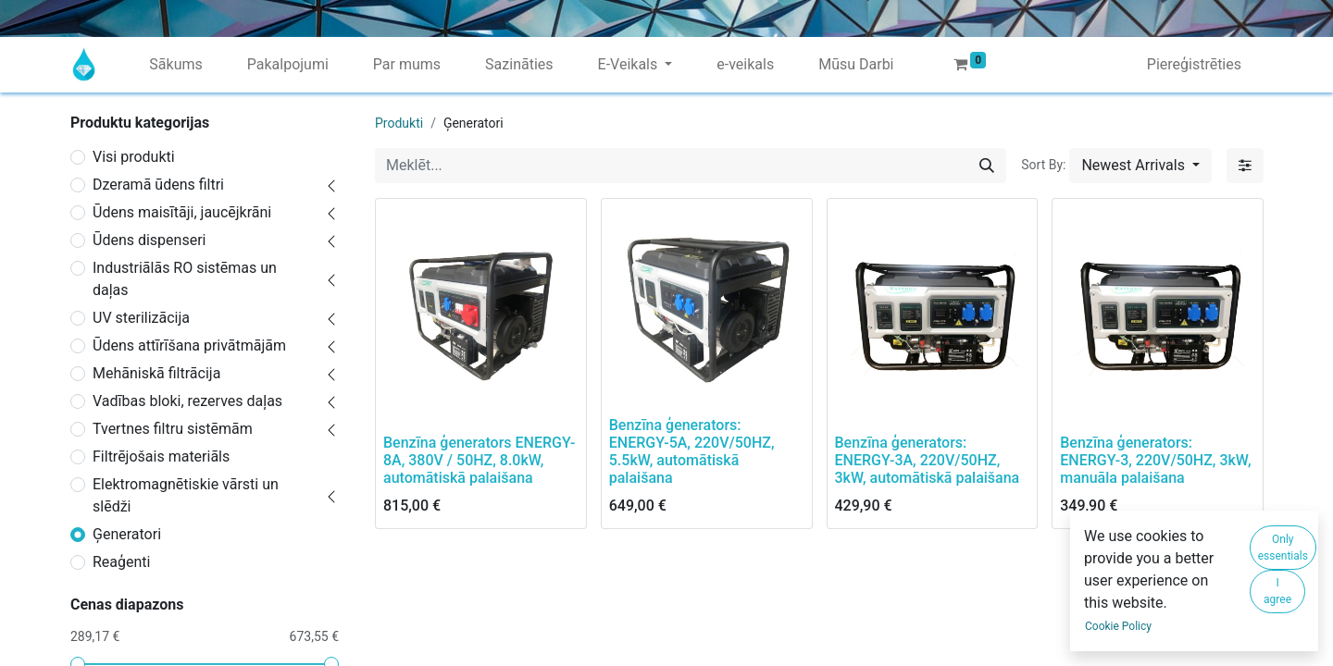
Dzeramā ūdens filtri (158, 184)
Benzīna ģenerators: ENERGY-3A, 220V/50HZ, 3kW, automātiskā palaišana (927, 460)
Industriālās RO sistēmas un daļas (185, 279)
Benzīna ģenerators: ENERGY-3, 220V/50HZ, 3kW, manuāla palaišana (1155, 460)
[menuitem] (175, 64)
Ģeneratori (127, 534)
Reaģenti (121, 562)
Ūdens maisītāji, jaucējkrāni (182, 212)
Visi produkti (134, 157)
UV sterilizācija (141, 318)
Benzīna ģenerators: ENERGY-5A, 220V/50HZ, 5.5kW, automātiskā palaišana (692, 451)
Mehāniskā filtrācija (156, 373)
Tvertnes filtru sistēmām (173, 429)
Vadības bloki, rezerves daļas (187, 401)
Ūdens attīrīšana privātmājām (189, 345)
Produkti (399, 123)
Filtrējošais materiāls (161, 456)
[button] (1140, 165)
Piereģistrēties (1194, 64)
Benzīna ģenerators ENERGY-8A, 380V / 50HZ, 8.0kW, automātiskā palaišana (479, 460)
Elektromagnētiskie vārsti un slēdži (186, 495)
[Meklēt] (986, 165)
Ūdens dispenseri (149, 240)
